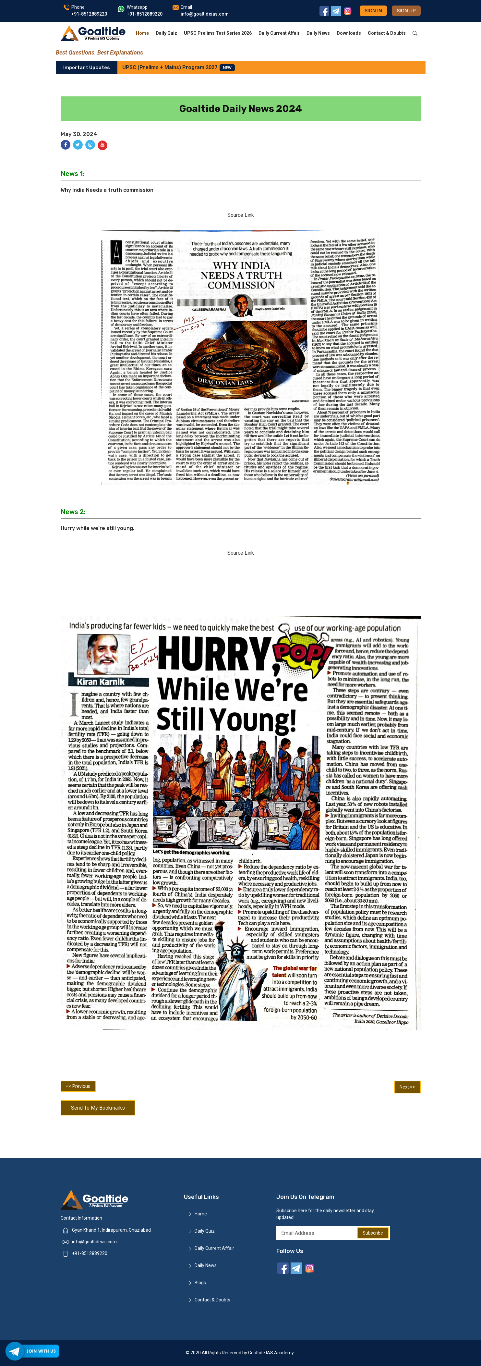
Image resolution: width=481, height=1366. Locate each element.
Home (142, 33)
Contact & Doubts (387, 33)
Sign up (406, 11)
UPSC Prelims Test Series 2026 (218, 33)
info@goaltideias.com (94, 1241)
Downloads (349, 33)
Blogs (200, 1282)
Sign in (373, 11)
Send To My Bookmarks (98, 1108)
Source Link (240, 215)
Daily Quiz (166, 33)
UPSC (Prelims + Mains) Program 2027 (178, 67)
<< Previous (78, 1086)
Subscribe (373, 1233)
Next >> (407, 1086)
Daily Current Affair (279, 33)
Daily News (318, 33)
